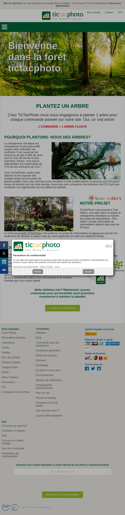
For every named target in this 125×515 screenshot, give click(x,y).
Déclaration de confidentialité (25, 266)
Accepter (88, 271)
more (57, 266)
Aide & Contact (46, 266)
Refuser (37, 271)
